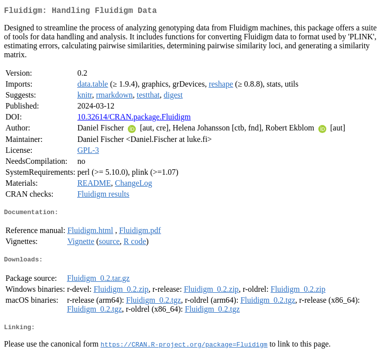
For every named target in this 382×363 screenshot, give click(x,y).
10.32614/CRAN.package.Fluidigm (134, 119)
